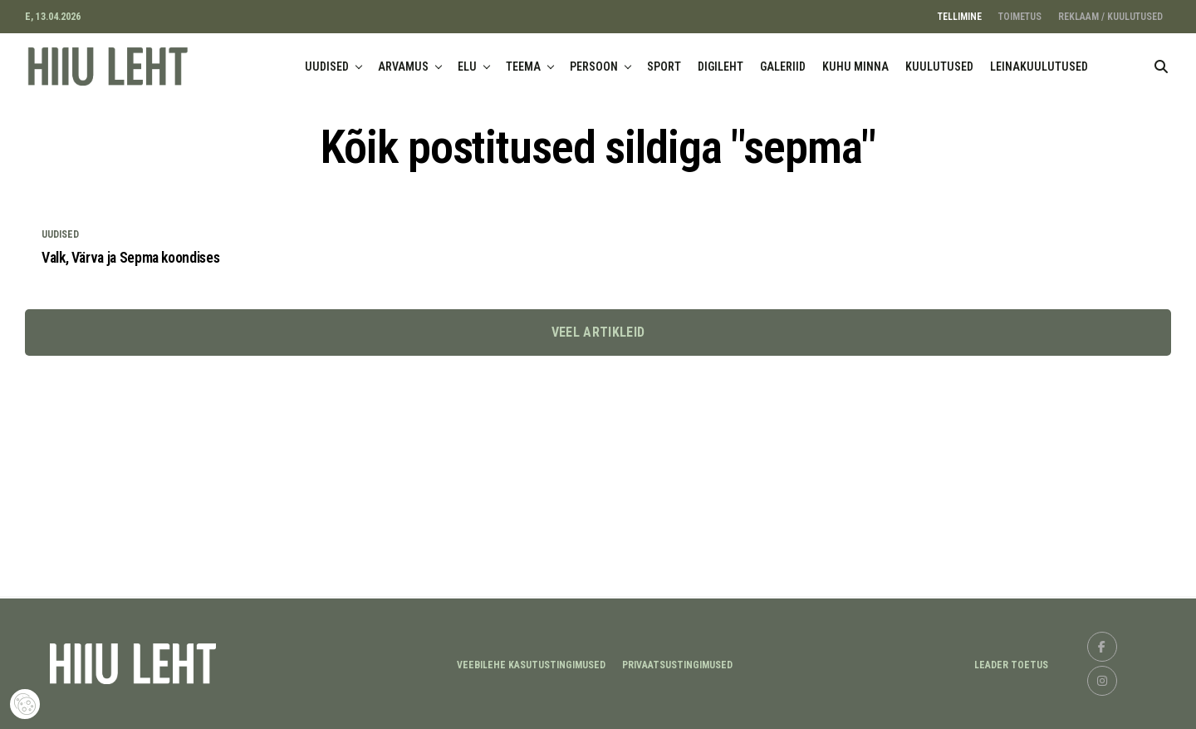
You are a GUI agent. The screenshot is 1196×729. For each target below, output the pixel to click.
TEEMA (523, 66)
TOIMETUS (1020, 16)
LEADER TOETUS (1011, 665)
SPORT (664, 66)
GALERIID (783, 66)
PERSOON (594, 66)
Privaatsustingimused (677, 665)
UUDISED (327, 66)
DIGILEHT (720, 66)
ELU (467, 66)
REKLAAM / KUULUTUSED (1110, 16)
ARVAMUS (403, 66)
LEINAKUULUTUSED (1039, 66)
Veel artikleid (598, 332)
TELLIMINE (960, 16)
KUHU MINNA (855, 66)
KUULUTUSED (939, 66)
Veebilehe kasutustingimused (531, 665)
